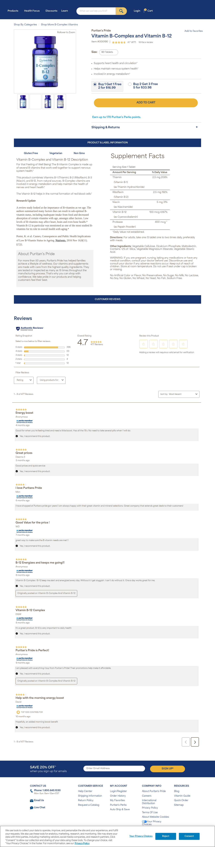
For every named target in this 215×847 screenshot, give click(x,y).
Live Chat (39, 807)
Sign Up (167, 768)
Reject (165, 836)
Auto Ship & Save (120, 809)
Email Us (39, 800)
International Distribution (149, 802)
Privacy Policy (150, 808)
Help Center (85, 791)
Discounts (51, 11)
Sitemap (179, 805)
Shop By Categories (25, 25)
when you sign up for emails (48, 769)
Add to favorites (192, 31)
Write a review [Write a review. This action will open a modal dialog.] (146, 42)
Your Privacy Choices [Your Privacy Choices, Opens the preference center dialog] (141, 836)
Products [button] (14, 10)
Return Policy (85, 800)
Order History (118, 796)
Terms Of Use (150, 812)
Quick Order (181, 800)
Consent (189, 836)
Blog (176, 791)
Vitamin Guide (182, 796)
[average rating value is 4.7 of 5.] (121, 42)
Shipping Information (90, 796)
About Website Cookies (155, 817)
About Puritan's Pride (154, 791)
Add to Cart (145, 102)
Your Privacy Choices (151, 823)
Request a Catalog (88, 805)
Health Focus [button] (33, 10)
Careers (146, 796)
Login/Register (118, 791)
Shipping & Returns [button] (105, 127)
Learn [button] (65, 10)
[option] (23, 101)
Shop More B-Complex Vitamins (59, 25)
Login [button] (138, 10)
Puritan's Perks (118, 805)
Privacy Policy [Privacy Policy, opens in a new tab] (82, 844)
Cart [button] (148, 10)
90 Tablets (107, 52)
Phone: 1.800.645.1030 (47, 790)
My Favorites (117, 800)
